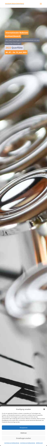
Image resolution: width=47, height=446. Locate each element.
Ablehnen (23, 433)
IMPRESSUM (39, 443)
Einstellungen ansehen (23, 438)
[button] (44, 409)
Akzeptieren (23, 428)
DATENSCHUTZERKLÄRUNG (11, 443)
